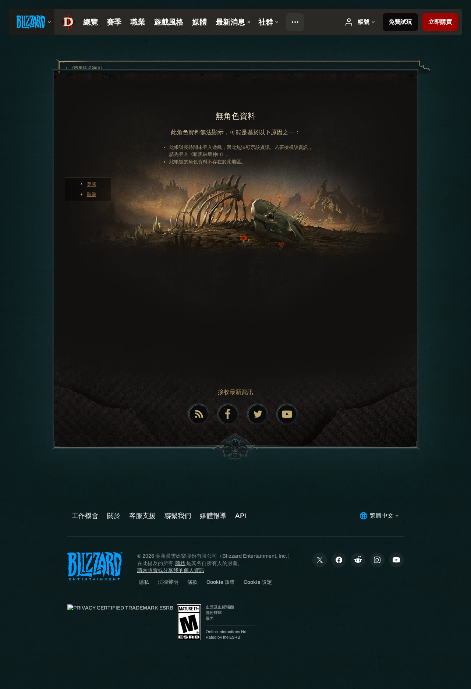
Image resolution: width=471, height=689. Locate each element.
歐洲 (91, 194)
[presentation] (31, 22)
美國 (91, 184)
